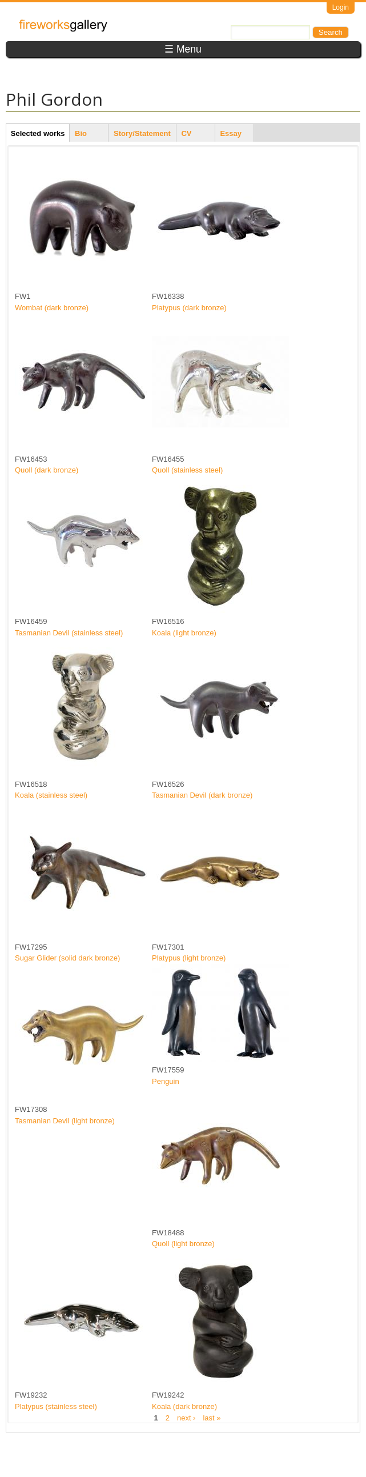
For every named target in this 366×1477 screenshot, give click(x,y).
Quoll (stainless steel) (187, 470)
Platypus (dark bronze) (189, 307)
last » (211, 1417)
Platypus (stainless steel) (56, 1406)
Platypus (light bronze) (189, 958)
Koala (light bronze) (184, 633)
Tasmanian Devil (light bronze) (65, 1120)
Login (340, 7)
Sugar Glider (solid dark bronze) (67, 958)
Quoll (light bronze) (183, 1243)
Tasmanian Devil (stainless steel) (69, 633)
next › (186, 1417)
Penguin (165, 1081)
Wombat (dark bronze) (52, 307)
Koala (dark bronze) (184, 1406)
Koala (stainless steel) (51, 795)
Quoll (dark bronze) (46, 470)
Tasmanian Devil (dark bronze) (202, 795)
